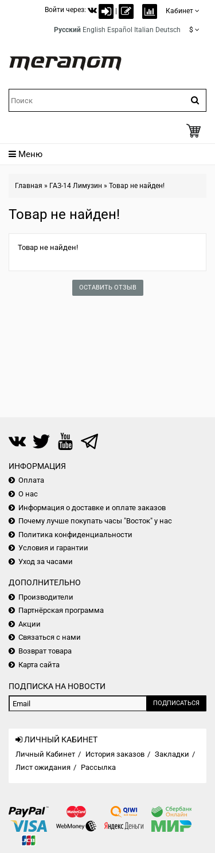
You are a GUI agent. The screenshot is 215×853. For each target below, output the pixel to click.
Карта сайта (39, 664)
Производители (45, 597)
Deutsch (168, 30)
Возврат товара (45, 651)
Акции (29, 624)
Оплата (31, 480)
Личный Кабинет (45, 754)
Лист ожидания (43, 767)
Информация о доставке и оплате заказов (92, 507)
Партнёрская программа (61, 610)
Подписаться (176, 703)
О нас (28, 494)
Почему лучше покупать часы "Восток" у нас (95, 521)
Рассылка (98, 767)
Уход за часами (45, 561)
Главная (28, 186)
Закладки (172, 754)
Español (119, 30)
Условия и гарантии (53, 547)
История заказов (114, 754)
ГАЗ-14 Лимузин (75, 186)
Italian (144, 30)
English (94, 30)
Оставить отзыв (107, 287)
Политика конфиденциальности (75, 534)
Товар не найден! (137, 186)
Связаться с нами (49, 637)
